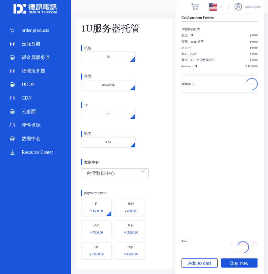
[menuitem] (35, 30)
